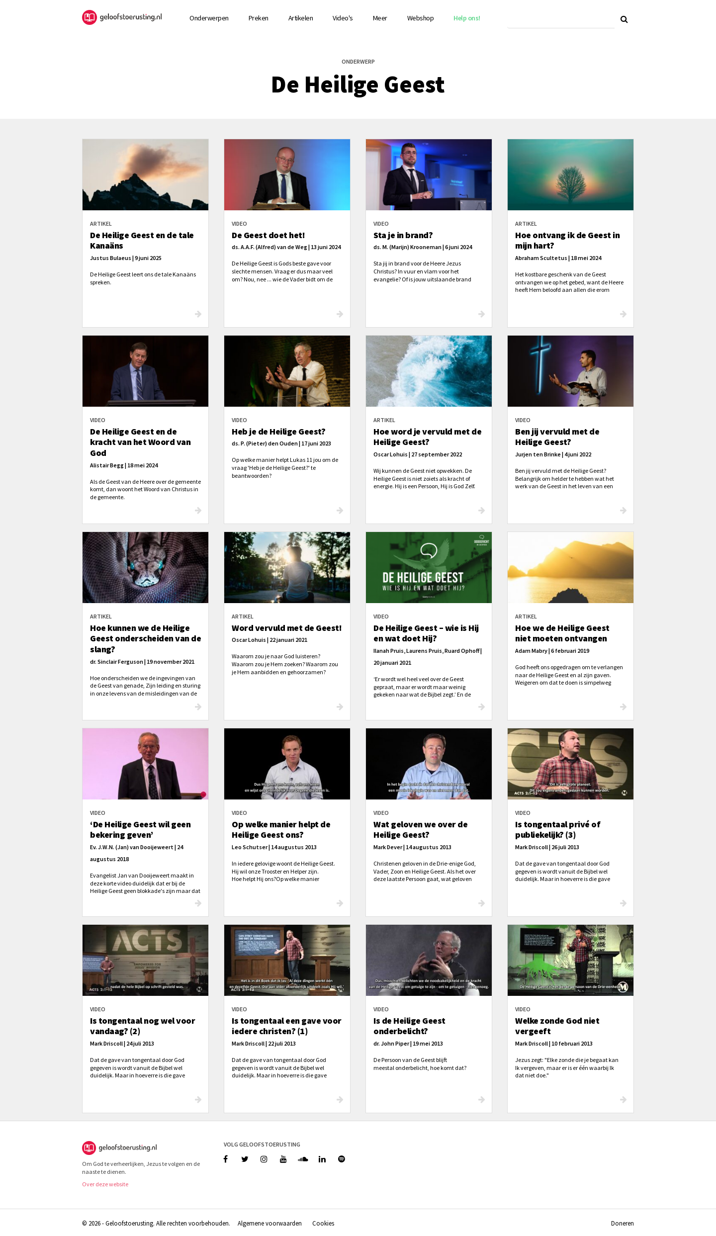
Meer (380, 17)
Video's (343, 17)
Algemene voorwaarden (270, 1223)
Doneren (622, 1223)
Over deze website (105, 1184)
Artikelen (300, 17)
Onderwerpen (209, 17)
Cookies (323, 1223)
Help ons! (466, 17)
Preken (258, 17)
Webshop (420, 17)
